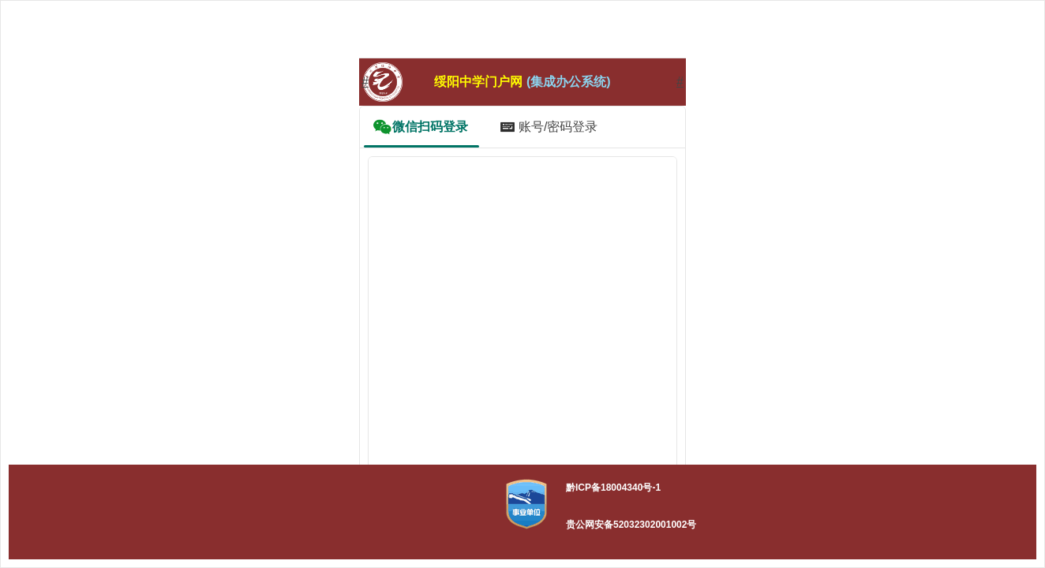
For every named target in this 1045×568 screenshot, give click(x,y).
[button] (526, 504)
